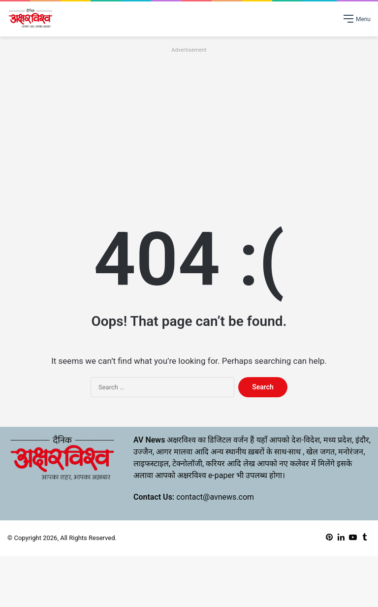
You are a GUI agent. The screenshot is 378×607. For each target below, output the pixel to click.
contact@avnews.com (215, 497)
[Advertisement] (189, 124)
